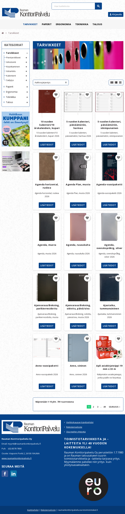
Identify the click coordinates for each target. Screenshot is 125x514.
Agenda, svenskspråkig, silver (109, 246)
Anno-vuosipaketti (46, 365)
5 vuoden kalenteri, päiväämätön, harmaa (78, 125)
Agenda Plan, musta (78, 184)
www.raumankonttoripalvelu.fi (17, 458)
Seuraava (115, 406)
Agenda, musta (47, 244)
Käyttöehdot (33, 510)
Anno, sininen (78, 365)
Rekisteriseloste (74, 427)
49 (104, 406)
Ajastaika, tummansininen (109, 307)
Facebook (5, 473)
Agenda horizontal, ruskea (46, 186)
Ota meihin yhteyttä (76, 431)
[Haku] (77, 6)
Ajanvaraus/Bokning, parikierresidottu (46, 307)
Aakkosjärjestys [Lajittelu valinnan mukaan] (42, 82)
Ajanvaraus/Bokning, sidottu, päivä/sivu (78, 307)
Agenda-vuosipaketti (109, 184)
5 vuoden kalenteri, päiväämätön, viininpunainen (109, 125)
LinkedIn (13, 473)
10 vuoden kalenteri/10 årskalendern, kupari (47, 125)
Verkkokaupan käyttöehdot (79, 422)
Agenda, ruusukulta (78, 244)
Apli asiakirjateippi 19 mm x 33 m (109, 367)
